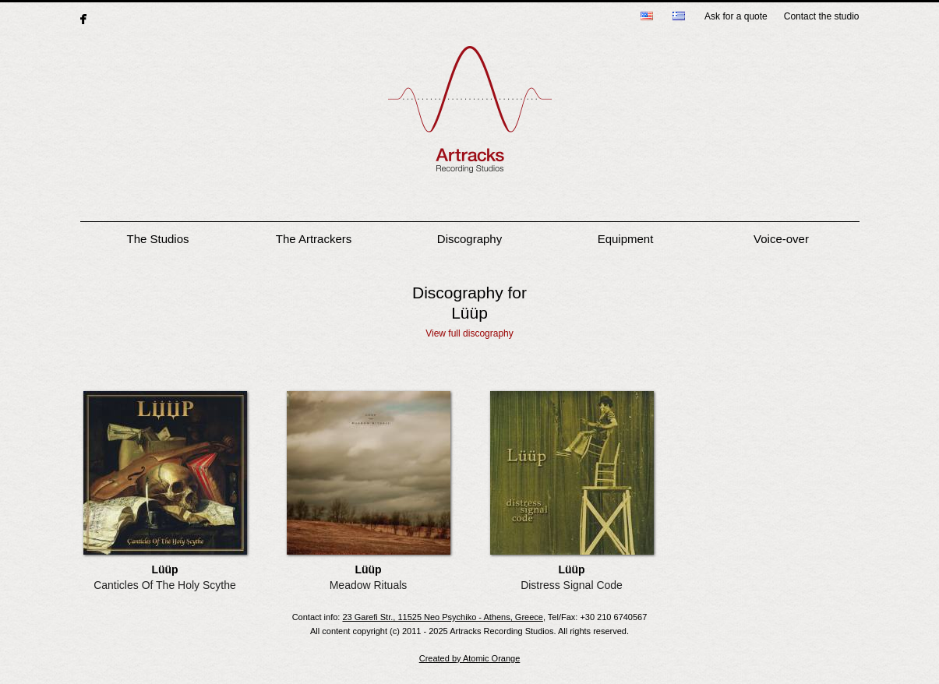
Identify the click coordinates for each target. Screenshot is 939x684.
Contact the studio (822, 16)
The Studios (157, 238)
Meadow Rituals (369, 585)
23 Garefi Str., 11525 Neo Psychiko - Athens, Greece (442, 617)
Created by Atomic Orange (470, 658)
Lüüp (164, 569)
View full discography (469, 333)
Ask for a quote (736, 16)
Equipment (626, 238)
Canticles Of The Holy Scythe (165, 585)
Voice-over (781, 238)
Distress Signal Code (572, 585)
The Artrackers (314, 238)
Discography (469, 238)
